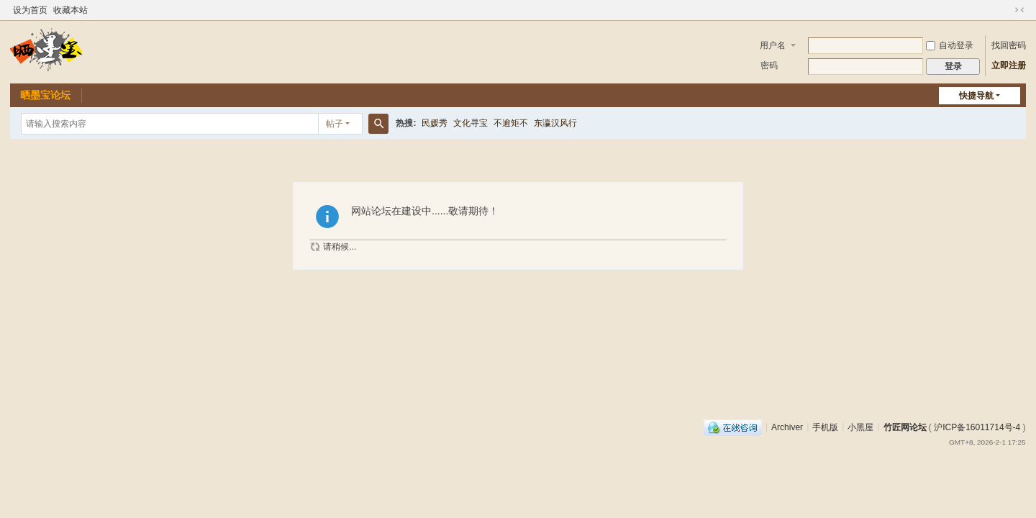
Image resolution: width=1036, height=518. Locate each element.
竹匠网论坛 (905, 427)
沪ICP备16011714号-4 (977, 427)
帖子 (334, 124)
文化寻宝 (470, 123)
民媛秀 (434, 123)
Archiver (787, 427)
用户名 (773, 45)
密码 (769, 65)
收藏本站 (70, 10)
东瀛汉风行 (555, 123)
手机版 (825, 427)
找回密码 (1008, 45)
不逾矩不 (511, 123)
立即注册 (1008, 65)
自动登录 (949, 45)
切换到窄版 (1019, 10)
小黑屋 (860, 427)
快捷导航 (976, 96)
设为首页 (30, 10)
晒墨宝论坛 (45, 95)
